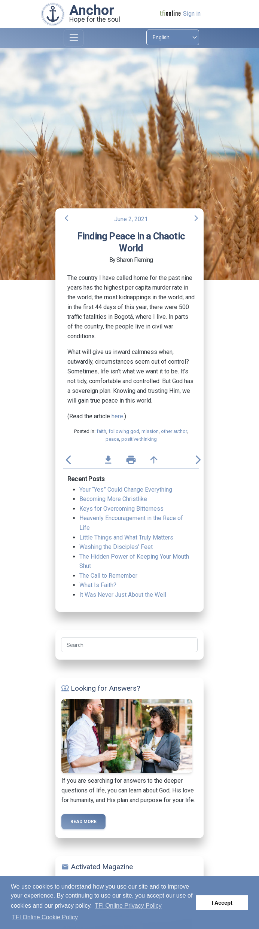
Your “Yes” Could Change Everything (125, 489)
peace (112, 439)
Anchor (91, 10)
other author (174, 431)
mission (150, 431)
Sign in (192, 13)
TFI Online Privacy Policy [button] (128, 905)
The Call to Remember (108, 575)
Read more (83, 821)
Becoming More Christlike (113, 498)
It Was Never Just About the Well (122, 594)
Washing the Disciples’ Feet (116, 546)
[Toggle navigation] (73, 38)
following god (124, 431)
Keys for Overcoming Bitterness (121, 508)
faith (101, 431)
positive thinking (139, 439)
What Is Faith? (97, 585)
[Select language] (172, 37)
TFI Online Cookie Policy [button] (45, 917)
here (117, 416)
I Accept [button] (221, 903)
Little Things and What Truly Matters (126, 537)
